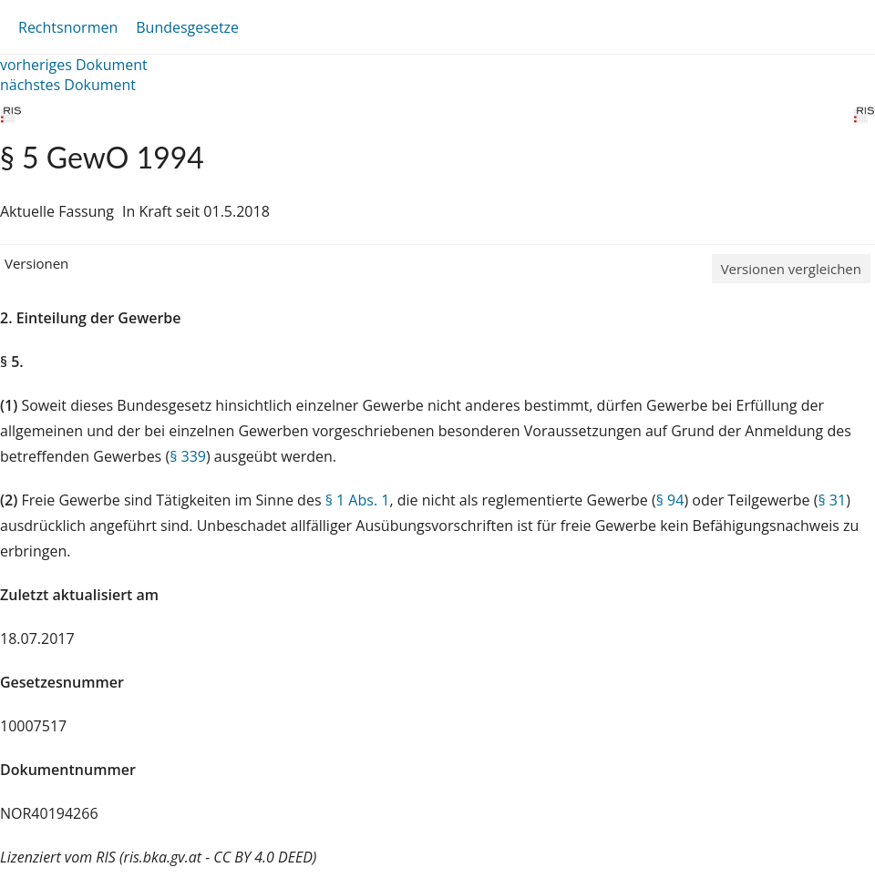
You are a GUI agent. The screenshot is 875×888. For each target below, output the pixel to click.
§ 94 (670, 500)
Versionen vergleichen (791, 269)
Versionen (36, 263)
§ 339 (188, 456)
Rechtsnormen (68, 27)
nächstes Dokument (68, 85)
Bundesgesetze (187, 27)
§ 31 (832, 500)
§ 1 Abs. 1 (357, 500)
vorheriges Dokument (74, 65)
